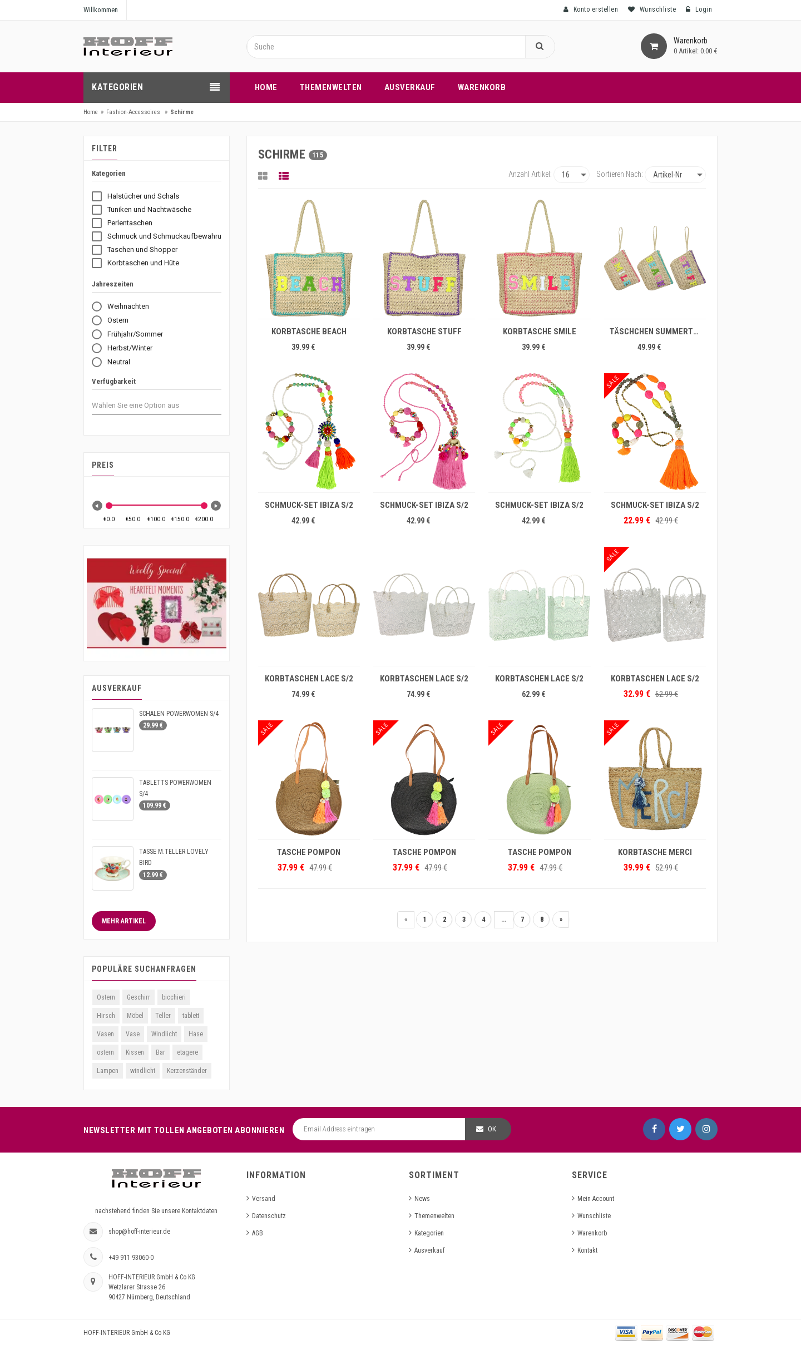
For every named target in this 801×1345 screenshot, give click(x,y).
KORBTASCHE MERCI (655, 852)
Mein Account (595, 1199)
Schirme (182, 112)
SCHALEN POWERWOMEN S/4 (179, 714)
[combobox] (145, 405)
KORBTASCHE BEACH (309, 332)
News (422, 1199)
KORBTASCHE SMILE (539, 332)
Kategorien (429, 1233)
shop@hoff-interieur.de (139, 1231)
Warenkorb (592, 1233)
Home (90, 112)
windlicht (142, 1071)
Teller (163, 1016)
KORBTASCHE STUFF (424, 332)
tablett (190, 1016)
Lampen (107, 1071)
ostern (105, 1052)
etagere (187, 1052)
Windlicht (164, 1034)
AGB (257, 1233)
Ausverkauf (429, 1250)
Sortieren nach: (619, 174)
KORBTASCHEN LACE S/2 (309, 679)
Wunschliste (594, 1216)
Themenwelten (434, 1216)
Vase (133, 1034)
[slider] (109, 505)
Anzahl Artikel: (530, 174)
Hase (196, 1034)
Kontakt (587, 1250)
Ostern (106, 997)
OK (492, 1129)
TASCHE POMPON (308, 852)
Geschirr (138, 997)
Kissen (135, 1052)
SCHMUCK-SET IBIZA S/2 (309, 505)
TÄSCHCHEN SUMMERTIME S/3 (658, 332)
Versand (263, 1199)
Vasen (105, 1034)
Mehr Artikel (124, 921)
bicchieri (174, 997)
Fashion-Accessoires (133, 112)
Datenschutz (269, 1216)
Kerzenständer (187, 1071)
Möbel (135, 1016)
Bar (160, 1052)
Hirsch (106, 1016)
